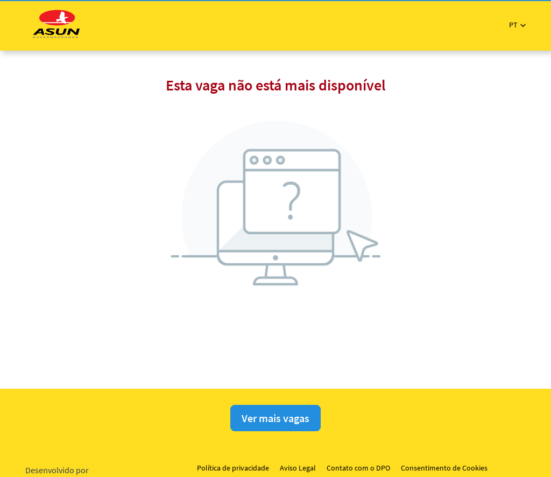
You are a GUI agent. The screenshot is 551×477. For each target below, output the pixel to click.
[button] (517, 25)
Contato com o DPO (358, 468)
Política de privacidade (233, 468)
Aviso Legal (298, 468)
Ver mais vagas (275, 418)
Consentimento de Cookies (444, 468)
